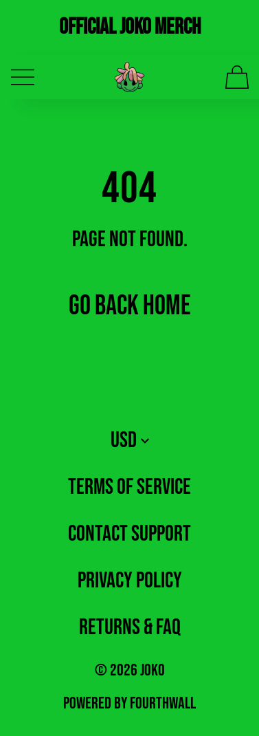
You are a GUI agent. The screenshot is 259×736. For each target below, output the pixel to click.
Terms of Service (129, 487)
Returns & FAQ (130, 627)
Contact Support (129, 534)
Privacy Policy (130, 580)
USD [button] (130, 440)
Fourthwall (163, 703)
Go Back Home (130, 306)
